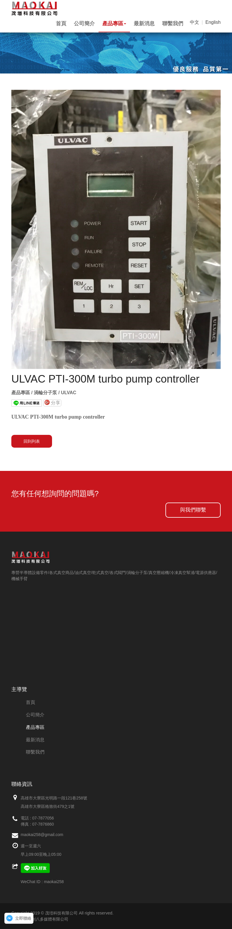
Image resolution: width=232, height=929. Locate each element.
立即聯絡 (23, 918)
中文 (194, 22)
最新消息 (144, 23)
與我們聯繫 (193, 510)
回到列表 (32, 441)
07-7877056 (43, 818)
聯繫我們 (172, 23)
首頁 (61, 23)
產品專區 (114, 23)
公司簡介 (84, 23)
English (213, 22)
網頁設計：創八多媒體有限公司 (39, 919)
